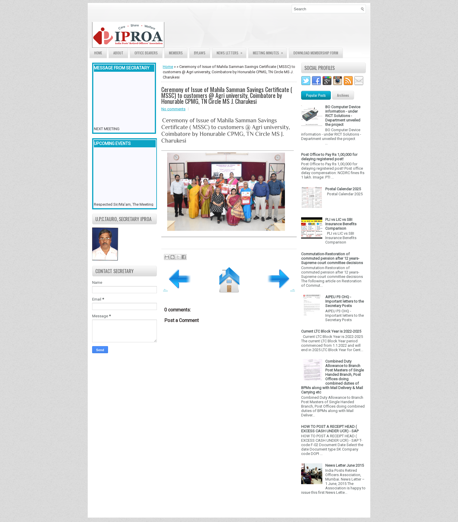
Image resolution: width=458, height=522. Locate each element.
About (118, 52)
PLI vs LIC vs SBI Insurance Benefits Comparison (340, 224)
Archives (343, 95)
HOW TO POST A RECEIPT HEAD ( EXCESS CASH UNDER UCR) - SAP (330, 428)
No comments (173, 109)
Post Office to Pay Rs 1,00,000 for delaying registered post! (329, 156)
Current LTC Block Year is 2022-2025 (331, 331)
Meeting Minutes (270, 51)
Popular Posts (316, 95)
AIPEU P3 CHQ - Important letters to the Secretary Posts (344, 301)
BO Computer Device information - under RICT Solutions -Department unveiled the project (342, 116)
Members (176, 52)
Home (98, 52)
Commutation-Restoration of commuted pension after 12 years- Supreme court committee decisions (332, 258)
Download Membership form (315, 52)
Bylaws (199, 52)
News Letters (231, 51)
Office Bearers (146, 52)
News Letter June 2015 (344, 465)
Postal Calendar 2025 (343, 189)
